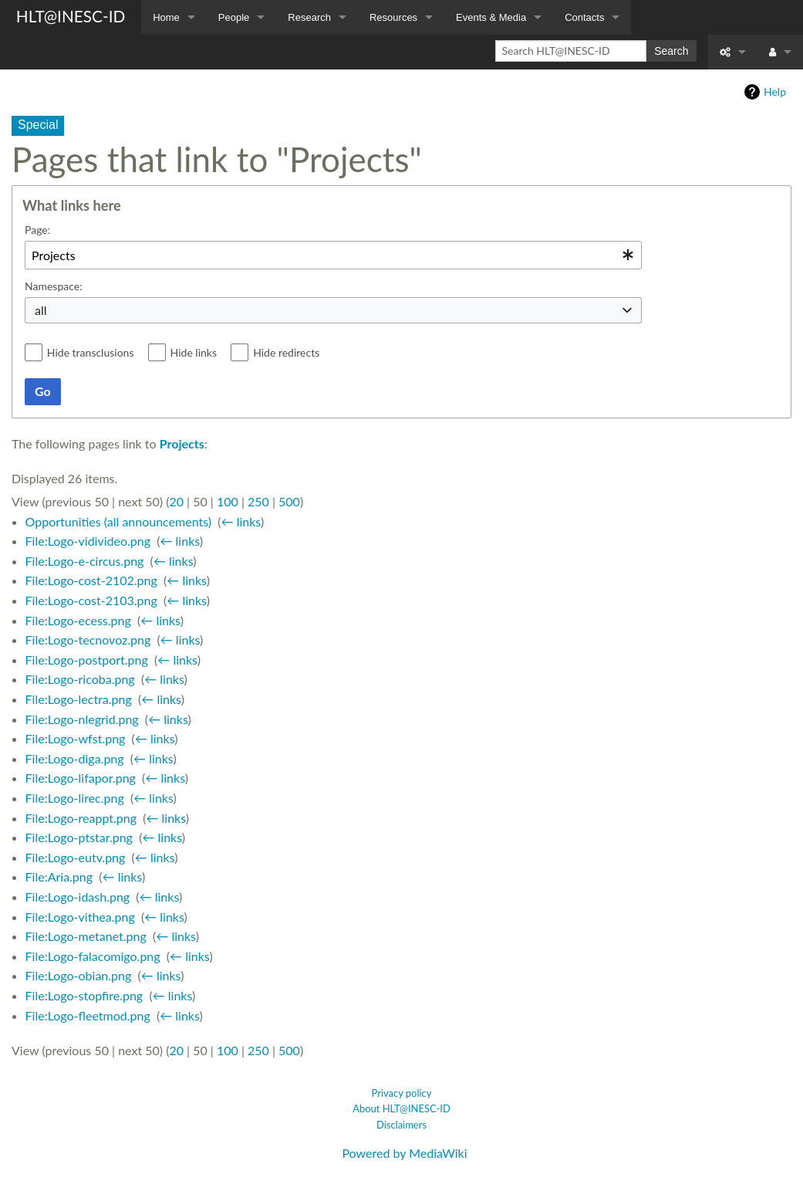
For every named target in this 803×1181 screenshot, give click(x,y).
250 (258, 501)
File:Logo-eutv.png (75, 857)
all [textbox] (41, 310)
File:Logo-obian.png (78, 975)
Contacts (584, 17)
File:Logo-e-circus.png (84, 560)
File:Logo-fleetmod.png (87, 1015)
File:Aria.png (59, 876)
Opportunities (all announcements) (118, 521)
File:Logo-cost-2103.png (91, 600)
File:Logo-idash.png (77, 896)
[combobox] (333, 255)
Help (775, 91)
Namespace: (54, 286)
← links (241, 521)
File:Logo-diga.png (74, 758)
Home (166, 17)
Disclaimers (401, 1124)
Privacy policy (402, 1093)
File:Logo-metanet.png (86, 936)
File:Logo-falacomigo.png (92, 956)
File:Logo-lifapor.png (80, 777)
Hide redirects (286, 352)
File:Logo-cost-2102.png (91, 580)
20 (176, 501)
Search (671, 51)
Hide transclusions (90, 352)
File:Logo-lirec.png (74, 797)
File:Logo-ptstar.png (79, 837)
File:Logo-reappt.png (81, 817)
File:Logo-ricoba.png (80, 679)
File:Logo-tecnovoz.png (88, 639)
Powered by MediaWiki (404, 1152)
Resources (393, 17)
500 (289, 501)
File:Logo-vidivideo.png (87, 540)
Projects (182, 443)
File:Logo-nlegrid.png (82, 719)
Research (309, 17)
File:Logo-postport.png (86, 659)
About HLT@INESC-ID (401, 1108)
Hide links (193, 352)
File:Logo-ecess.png (78, 620)
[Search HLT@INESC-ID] (570, 51)
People (233, 17)
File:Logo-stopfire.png (84, 995)
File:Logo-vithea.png (80, 916)
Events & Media (491, 17)
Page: (37, 229)
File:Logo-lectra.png (78, 699)
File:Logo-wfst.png (75, 738)
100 (227, 501)
